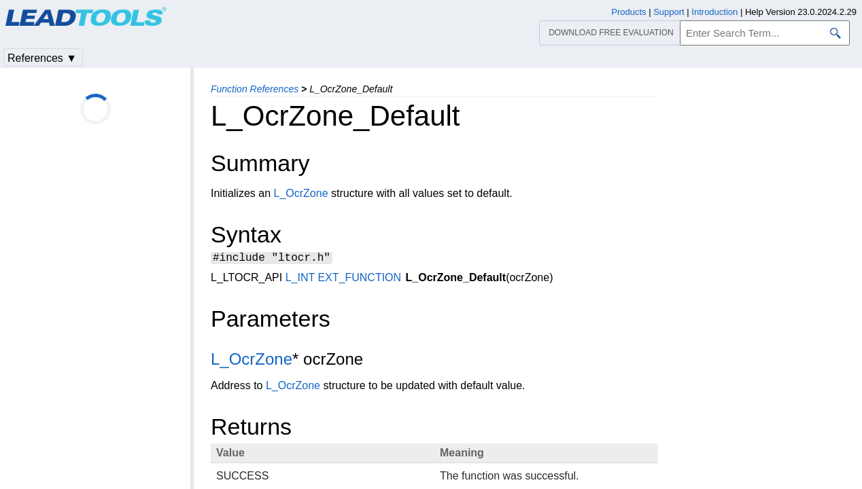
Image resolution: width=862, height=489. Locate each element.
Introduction (714, 12)
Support (669, 12)
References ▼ (42, 58)
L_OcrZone (301, 193)
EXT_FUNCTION (359, 279)
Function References (254, 89)
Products (628, 12)
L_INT (300, 279)
